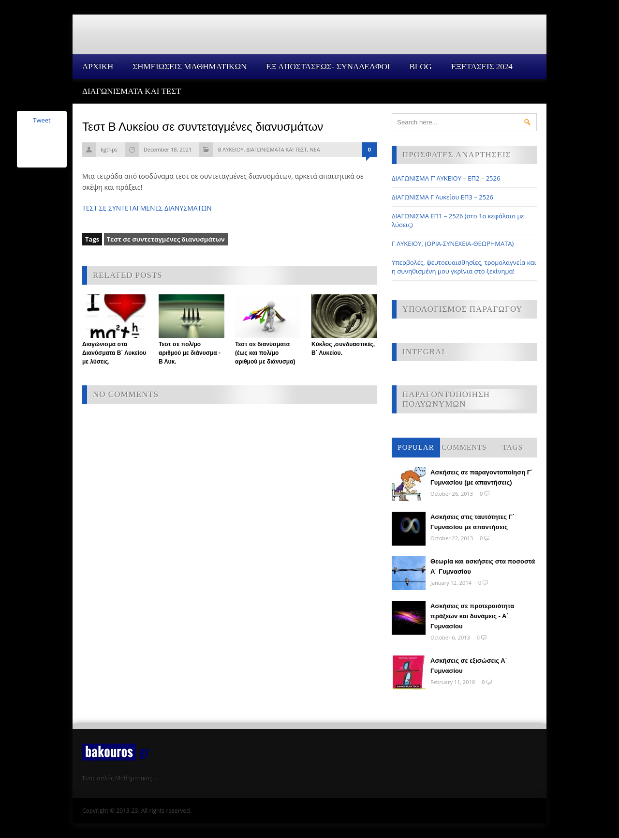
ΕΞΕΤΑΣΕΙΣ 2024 (482, 66)
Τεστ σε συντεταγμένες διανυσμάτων (166, 239)
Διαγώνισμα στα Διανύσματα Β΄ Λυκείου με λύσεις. (114, 353)
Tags (512, 447)
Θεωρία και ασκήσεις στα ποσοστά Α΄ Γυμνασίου (482, 566)
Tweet (41, 120)
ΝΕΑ (315, 149)
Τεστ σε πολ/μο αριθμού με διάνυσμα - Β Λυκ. (190, 353)
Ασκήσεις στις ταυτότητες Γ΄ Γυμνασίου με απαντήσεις (472, 522)
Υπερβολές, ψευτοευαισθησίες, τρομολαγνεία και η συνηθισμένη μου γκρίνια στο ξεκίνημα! (464, 266)
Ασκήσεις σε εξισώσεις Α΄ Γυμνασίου (468, 665)
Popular (416, 447)
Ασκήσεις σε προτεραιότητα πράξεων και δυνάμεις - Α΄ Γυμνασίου (472, 616)
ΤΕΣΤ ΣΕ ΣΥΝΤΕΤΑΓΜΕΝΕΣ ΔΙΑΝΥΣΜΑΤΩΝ (147, 208)
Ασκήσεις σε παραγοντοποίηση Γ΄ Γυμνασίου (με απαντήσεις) (481, 477)
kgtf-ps (109, 149)
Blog (420, 66)
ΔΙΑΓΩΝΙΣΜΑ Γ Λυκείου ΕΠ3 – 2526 (442, 197)
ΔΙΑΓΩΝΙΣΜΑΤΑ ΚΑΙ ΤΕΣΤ (131, 91)
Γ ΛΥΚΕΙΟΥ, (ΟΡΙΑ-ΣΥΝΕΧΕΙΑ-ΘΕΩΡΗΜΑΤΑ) (453, 243)
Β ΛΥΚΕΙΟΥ (230, 149)
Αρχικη (97, 66)
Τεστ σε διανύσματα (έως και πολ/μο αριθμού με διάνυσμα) (265, 353)
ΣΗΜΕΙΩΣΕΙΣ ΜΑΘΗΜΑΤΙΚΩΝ (190, 66)
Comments (464, 447)
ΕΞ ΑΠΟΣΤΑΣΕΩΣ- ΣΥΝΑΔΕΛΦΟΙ (328, 66)
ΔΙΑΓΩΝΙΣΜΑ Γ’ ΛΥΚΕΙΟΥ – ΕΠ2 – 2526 (446, 178)
